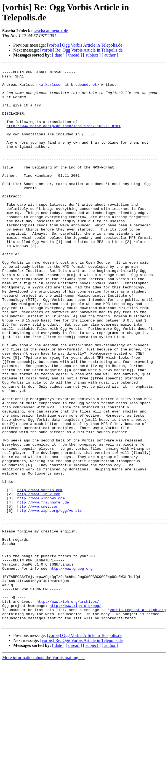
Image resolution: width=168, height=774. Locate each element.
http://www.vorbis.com (40, 574)
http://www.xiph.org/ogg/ (75, 713)
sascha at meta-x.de (51, 30)
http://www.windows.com (41, 584)
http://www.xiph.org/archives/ (68, 708)
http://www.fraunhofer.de (43, 589)
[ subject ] (92, 55)
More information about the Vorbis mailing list (43, 769)
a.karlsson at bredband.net (69, 88)
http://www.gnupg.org (71, 669)
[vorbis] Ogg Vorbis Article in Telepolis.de (84, 45)
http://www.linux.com (38, 579)
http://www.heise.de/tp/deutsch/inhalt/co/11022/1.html (64, 138)
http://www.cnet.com (37, 594)
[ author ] (110, 55)
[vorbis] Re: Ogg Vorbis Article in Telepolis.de (81, 50)
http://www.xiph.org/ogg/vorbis (49, 599)
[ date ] (58, 55)
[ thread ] (74, 55)
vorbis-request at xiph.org (138, 718)
